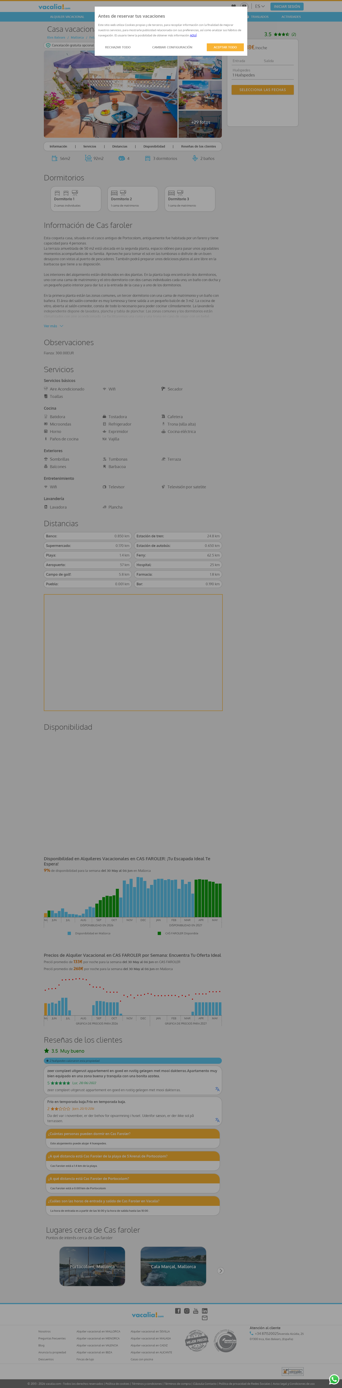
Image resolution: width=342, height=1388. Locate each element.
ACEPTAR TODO (225, 47)
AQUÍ (193, 35)
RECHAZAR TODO (118, 47)
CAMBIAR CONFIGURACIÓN (172, 47)
